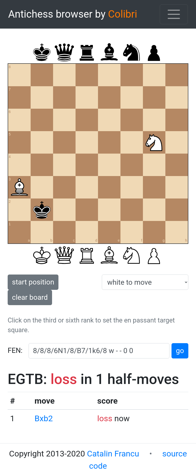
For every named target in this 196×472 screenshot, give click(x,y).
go (180, 350)
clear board (30, 297)
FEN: (15, 350)
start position (33, 282)
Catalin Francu (113, 453)
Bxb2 (43, 418)
